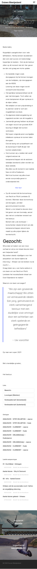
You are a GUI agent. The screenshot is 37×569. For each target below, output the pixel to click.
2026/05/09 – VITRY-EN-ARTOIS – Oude (17, 423)
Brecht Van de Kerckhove (16, 27)
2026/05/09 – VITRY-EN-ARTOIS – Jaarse (17, 419)
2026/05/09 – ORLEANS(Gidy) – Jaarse (17, 442)
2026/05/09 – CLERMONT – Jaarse (15, 427)
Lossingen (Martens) (12, 395)
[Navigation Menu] (34, 2)
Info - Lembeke (18, 11)
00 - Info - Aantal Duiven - (12, 479)
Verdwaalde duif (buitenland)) (15, 405)
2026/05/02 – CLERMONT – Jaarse (15, 450)
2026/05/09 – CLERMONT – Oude (15, 431)
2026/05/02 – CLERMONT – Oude (15, 446)
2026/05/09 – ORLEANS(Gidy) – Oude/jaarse (14, 436)
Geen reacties (18, 30)
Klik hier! (18, 188)
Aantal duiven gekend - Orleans (14, 496)
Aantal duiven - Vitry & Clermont (14, 471)
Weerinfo (7, 390)
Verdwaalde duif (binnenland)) (15, 400)
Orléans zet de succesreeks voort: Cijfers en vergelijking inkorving (18, 487)
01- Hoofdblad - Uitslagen (12, 464)
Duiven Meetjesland (11, 2)
